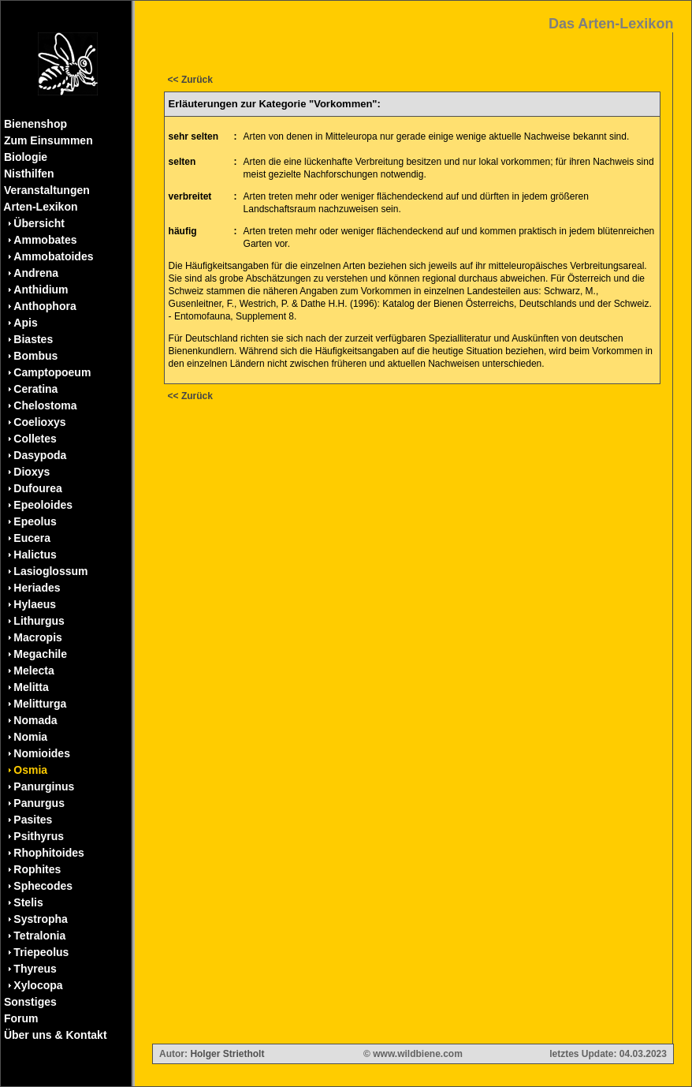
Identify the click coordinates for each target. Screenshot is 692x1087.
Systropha (40, 919)
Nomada (35, 720)
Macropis (37, 637)
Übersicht (39, 223)
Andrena (35, 273)
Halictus (34, 554)
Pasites (32, 819)
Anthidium (40, 289)
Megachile (40, 654)
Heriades (36, 587)
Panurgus (39, 803)
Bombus (35, 355)
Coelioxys (39, 422)
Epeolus (34, 521)
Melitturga (39, 703)
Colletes (34, 438)
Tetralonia (39, 935)
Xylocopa (37, 985)
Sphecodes (43, 886)
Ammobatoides (53, 256)
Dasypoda (39, 455)
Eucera (31, 538)
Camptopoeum (52, 372)
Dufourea (37, 488)
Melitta (30, 687)
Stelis (28, 902)
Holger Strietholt (227, 1053)
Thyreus (34, 968)
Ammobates (44, 239)
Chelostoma (44, 405)
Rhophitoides (48, 852)
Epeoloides (43, 505)
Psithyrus (38, 836)
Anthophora (44, 306)
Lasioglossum (50, 571)
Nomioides (41, 753)
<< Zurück (190, 79)
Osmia (30, 770)
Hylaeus (34, 604)
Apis (25, 322)
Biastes (33, 339)
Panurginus (43, 786)
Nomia (30, 736)
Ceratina (35, 389)
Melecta (33, 670)
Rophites (37, 869)
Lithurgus (39, 620)
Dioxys (31, 471)
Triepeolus (41, 952)
